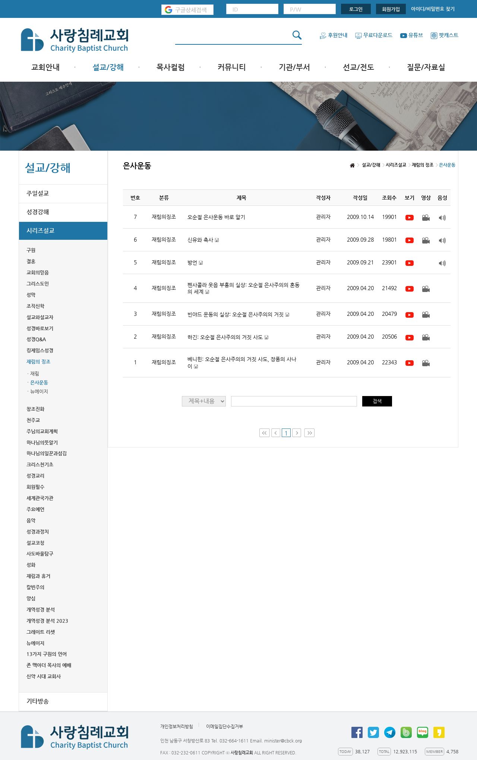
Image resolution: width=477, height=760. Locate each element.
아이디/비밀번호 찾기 (433, 9)
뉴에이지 (39, 391)
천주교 (33, 420)
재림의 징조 (38, 361)
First (264, 432)
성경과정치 (37, 531)
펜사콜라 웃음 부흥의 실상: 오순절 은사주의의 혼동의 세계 (243, 288)
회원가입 (391, 9)
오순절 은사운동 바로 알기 (216, 217)
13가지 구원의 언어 (46, 654)
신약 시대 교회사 (43, 676)
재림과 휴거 (38, 576)
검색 (377, 401)
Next (297, 432)
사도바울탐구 (39, 553)
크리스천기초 (39, 464)
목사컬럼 (171, 67)
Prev (275, 432)
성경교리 (35, 475)
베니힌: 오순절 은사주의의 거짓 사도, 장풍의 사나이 (241, 362)
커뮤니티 (232, 67)
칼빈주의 (35, 587)
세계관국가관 (39, 498)
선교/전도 (358, 67)
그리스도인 (37, 283)
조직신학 (35, 306)
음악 (30, 520)
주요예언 (35, 509)
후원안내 (333, 35)
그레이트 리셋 (40, 632)
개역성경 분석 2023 (47, 621)
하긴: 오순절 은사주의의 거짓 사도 (227, 337)
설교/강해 (108, 67)
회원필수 (35, 487)
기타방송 (37, 701)
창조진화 (35, 409)
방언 (195, 263)
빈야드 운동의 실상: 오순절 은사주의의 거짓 (238, 314)
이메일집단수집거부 (224, 726)
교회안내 (45, 67)
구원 (30, 250)
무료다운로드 (373, 35)
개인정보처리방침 (176, 726)
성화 (30, 565)
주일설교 (37, 193)
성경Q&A (36, 339)
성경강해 (37, 212)
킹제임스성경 (39, 350)
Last (309, 432)
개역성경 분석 (40, 609)
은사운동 (39, 382)
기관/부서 (294, 67)
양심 (30, 598)
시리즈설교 (40, 230)
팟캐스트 (444, 35)
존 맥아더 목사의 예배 (48, 665)
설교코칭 (35, 543)
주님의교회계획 (42, 431)
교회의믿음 (37, 272)
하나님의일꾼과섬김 (46, 453)
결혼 (30, 261)
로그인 (356, 9)
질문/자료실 (426, 67)
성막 (30, 295)
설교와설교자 (39, 317)
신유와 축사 (203, 240)
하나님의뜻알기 (42, 442)
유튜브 (411, 35)
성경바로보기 (39, 328)
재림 (34, 373)
